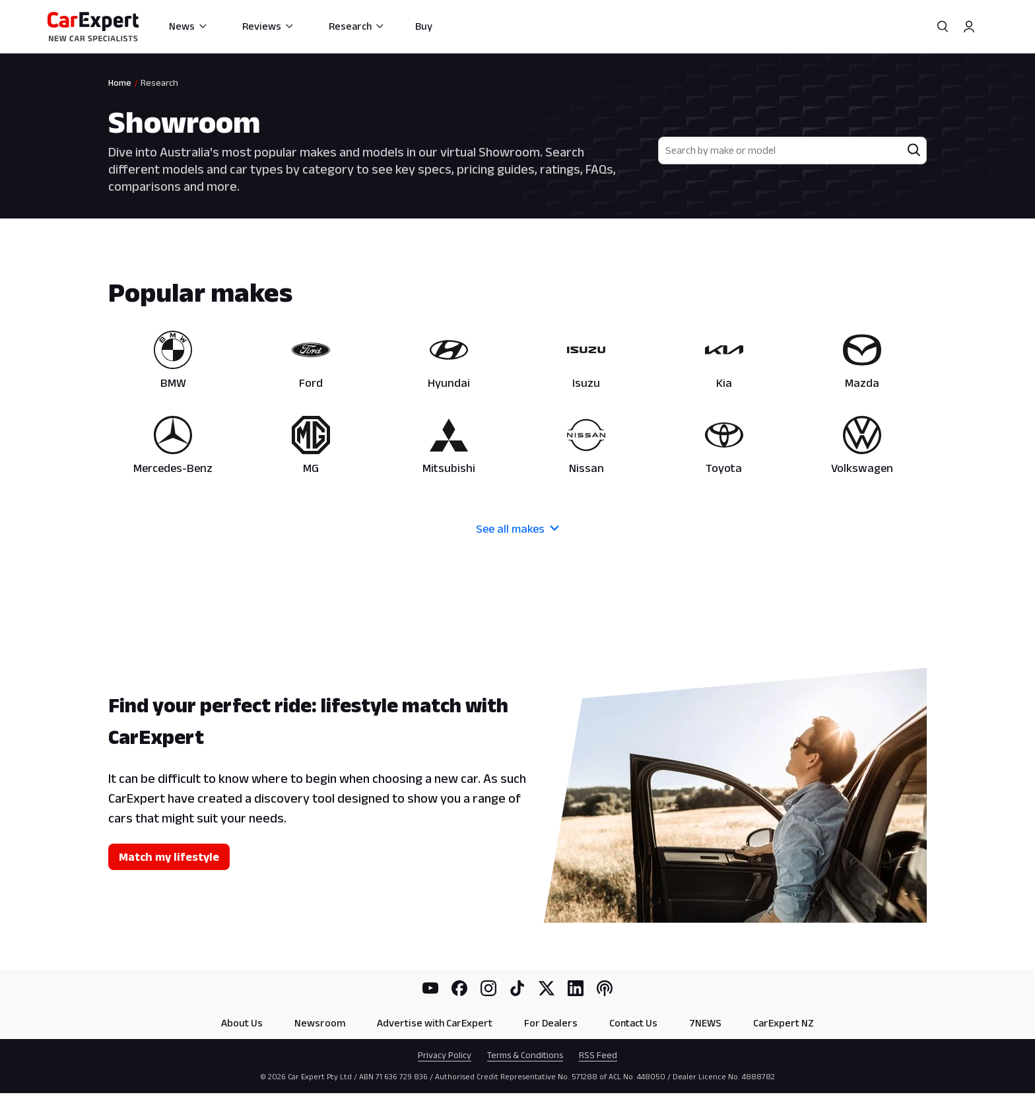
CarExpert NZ (783, 1022)
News (188, 26)
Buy (423, 26)
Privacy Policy (444, 1055)
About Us (242, 1022)
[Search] (942, 26)
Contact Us (633, 1022)
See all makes (517, 528)
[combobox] (780, 150)
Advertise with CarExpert (434, 1022)
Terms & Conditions (525, 1055)
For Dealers (551, 1022)
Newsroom (319, 1022)
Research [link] (159, 82)
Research (357, 26)
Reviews (268, 26)
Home (119, 82)
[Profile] (969, 26)
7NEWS (705, 1022)
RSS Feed (598, 1055)
